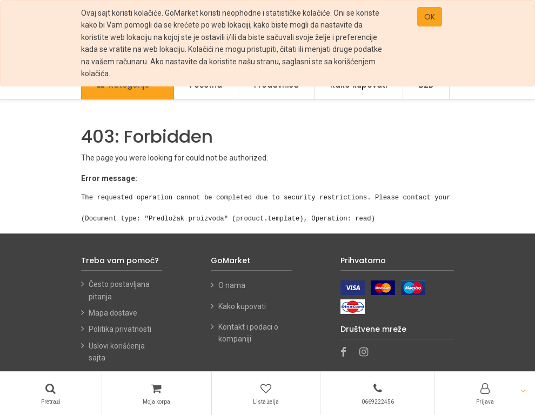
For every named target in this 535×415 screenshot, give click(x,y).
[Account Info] (485, 393)
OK (429, 16)
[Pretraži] (51, 393)
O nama (231, 285)
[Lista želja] (266, 393)
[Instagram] (367, 353)
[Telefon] (377, 393)
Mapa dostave (113, 313)
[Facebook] (346, 353)
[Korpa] (157, 393)
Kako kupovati (243, 306)
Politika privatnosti (120, 329)
